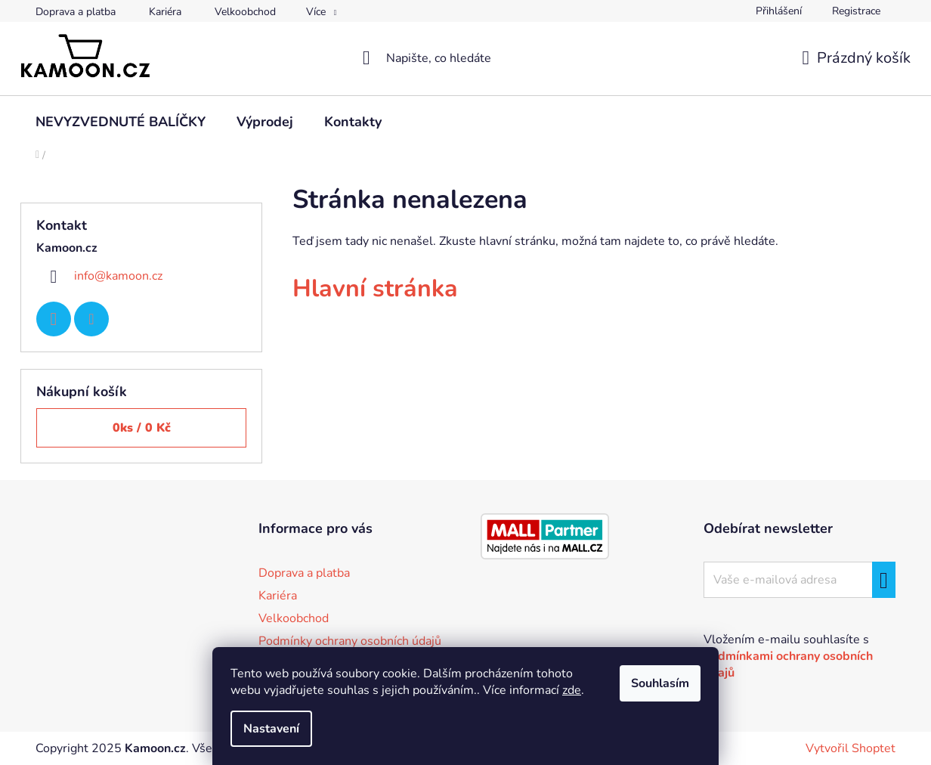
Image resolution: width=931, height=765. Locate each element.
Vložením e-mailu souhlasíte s (788, 656)
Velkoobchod (245, 12)
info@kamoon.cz (118, 276)
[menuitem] (120, 121)
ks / (142, 428)
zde (571, 690)
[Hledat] (466, 58)
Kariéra (165, 12)
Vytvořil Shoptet (850, 748)
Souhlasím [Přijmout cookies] (660, 683)
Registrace (856, 11)
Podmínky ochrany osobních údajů (349, 641)
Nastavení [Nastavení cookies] (271, 728)
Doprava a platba (76, 12)
